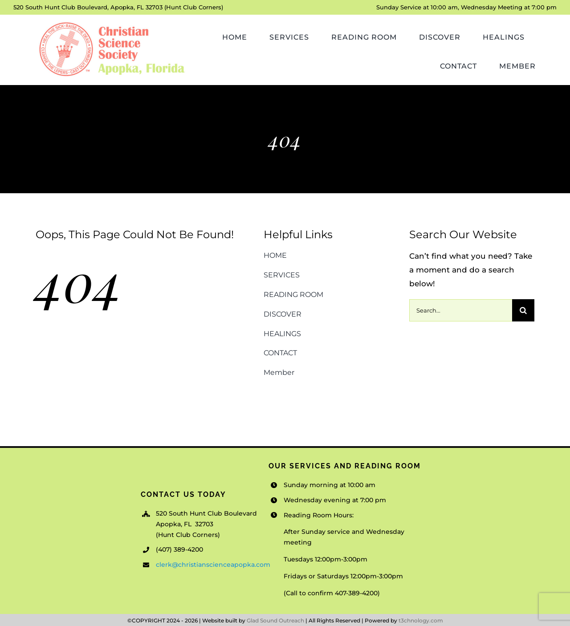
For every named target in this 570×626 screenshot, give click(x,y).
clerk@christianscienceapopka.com (213, 565)
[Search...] (460, 310)
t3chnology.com (421, 620)
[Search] (523, 310)
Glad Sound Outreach (275, 620)
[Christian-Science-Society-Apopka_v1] (111, 22)
